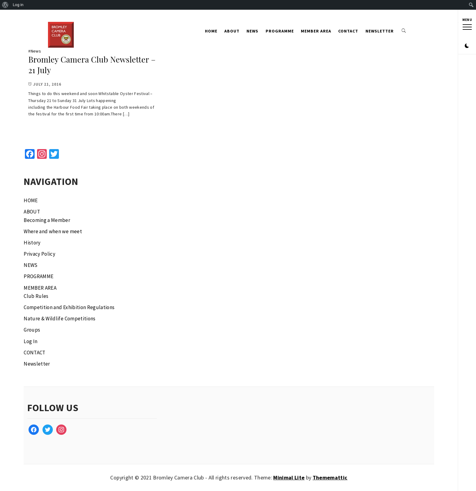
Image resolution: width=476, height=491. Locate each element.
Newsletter (379, 31)
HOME (211, 31)
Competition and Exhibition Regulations (69, 307)
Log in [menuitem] (18, 4)
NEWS (252, 31)
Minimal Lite (288, 477)
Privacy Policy (39, 254)
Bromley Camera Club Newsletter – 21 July (91, 64)
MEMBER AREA (316, 31)
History (32, 242)
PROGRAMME (280, 31)
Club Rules (36, 296)
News (36, 51)
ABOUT (232, 31)
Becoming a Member (47, 220)
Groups (32, 329)
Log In (30, 341)
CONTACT (348, 31)
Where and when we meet (53, 231)
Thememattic (330, 477)
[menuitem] (5, 5)
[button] (467, 30)
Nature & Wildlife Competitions (59, 318)
